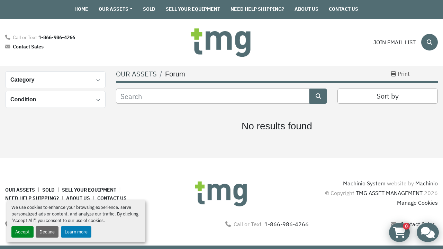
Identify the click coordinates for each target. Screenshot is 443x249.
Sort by (388, 96)
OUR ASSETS (113, 9)
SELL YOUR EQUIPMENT (193, 9)
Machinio (426, 183)
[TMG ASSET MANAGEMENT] (221, 193)
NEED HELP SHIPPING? (257, 9)
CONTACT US (343, 9)
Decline (47, 232)
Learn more (76, 232)
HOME (81, 9)
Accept (22, 232)
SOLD (149, 9)
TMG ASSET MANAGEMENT (389, 193)
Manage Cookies (417, 202)
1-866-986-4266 (56, 37)
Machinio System (364, 183)
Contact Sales (28, 46)
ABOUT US (306, 9)
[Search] (429, 42)
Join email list (394, 42)
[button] (116, 9)
